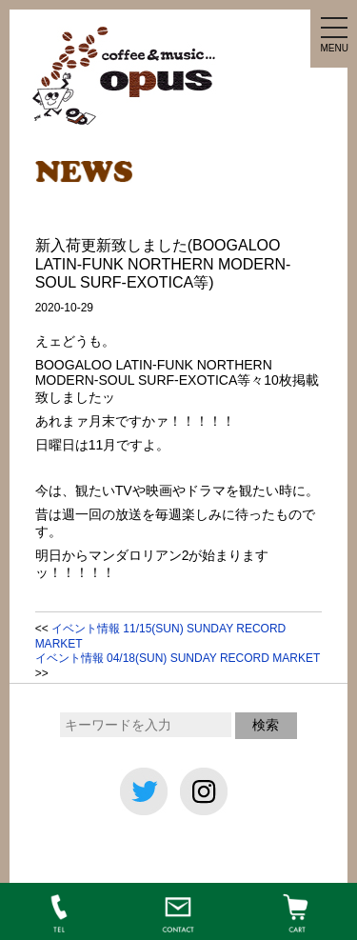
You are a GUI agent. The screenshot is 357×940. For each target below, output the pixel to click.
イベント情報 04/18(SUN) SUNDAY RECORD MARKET (177, 658)
